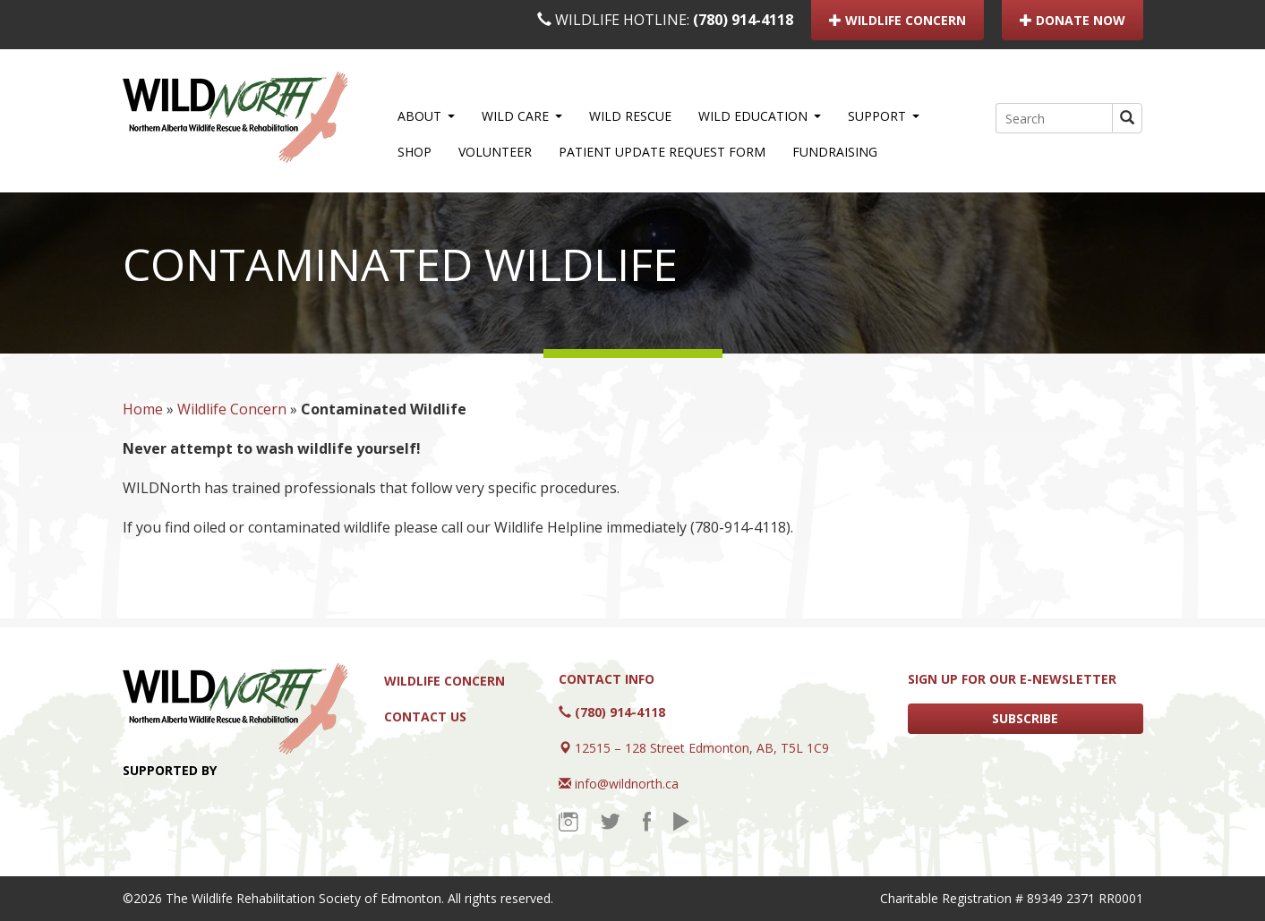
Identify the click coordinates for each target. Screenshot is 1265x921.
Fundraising (834, 151)
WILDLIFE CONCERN (897, 20)
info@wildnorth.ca (627, 783)
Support (883, 115)
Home (143, 409)
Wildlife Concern (231, 409)
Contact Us (425, 716)
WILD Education (759, 115)
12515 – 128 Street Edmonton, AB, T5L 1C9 (702, 747)
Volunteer (495, 151)
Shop (414, 151)
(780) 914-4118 (743, 20)
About (426, 115)
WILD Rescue (630, 115)
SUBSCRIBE (1025, 718)
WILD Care (522, 115)
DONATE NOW (1072, 20)
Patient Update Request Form (662, 151)
